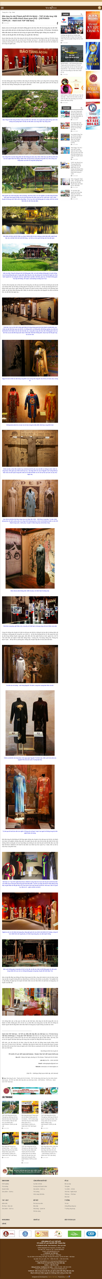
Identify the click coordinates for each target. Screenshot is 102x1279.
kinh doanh (5, 1181)
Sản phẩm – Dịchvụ (7, 1191)
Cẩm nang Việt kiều (38, 1194)
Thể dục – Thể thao (70, 1194)
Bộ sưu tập (68, 1184)
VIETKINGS (41, 1080)
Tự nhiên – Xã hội (70, 1189)
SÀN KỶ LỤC (36, 1220)
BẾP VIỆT (35, 1200)
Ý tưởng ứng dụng (70, 1208)
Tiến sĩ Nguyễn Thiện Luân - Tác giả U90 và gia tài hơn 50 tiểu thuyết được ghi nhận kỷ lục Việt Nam (77, 182)
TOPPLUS (49, 1080)
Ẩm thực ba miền (38, 1203)
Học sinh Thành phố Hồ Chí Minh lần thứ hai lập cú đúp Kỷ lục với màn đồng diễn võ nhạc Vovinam (77, 114)
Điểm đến (4, 1203)
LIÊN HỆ (4, 1224)
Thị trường (5, 1186)
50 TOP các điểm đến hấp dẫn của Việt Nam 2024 (23, 1080)
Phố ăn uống (37, 1211)
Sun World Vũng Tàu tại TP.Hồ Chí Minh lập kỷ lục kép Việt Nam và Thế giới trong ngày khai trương (76, 138)
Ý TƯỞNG (67, 1200)
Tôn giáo (67, 1186)
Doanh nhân (5, 1189)
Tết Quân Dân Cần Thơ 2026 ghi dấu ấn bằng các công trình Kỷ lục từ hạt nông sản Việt (76, 126)
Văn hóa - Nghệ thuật (71, 1191)
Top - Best (12, 12)
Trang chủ (5, 12)
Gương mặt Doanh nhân (40, 1186)
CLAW (67, 1277)
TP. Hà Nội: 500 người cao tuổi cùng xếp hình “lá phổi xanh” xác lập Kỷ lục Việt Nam (76, 194)
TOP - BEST (5, 1200)
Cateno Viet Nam (52, 1277)
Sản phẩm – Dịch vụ (39, 1189)
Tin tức (67, 1203)
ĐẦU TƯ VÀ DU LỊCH (70, 1220)
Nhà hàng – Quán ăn (39, 1208)
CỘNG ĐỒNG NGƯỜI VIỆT (40, 1181)
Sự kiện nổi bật (37, 1184)
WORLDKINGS (6, 1220)
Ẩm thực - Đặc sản (7, 1206)
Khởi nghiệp (5, 1184)
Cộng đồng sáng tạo (70, 1206)
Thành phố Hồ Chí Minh (23, 1078)
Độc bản (67, 1197)
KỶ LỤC (66, 1181)
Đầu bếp (35, 1206)
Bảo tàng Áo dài (11, 1078)
